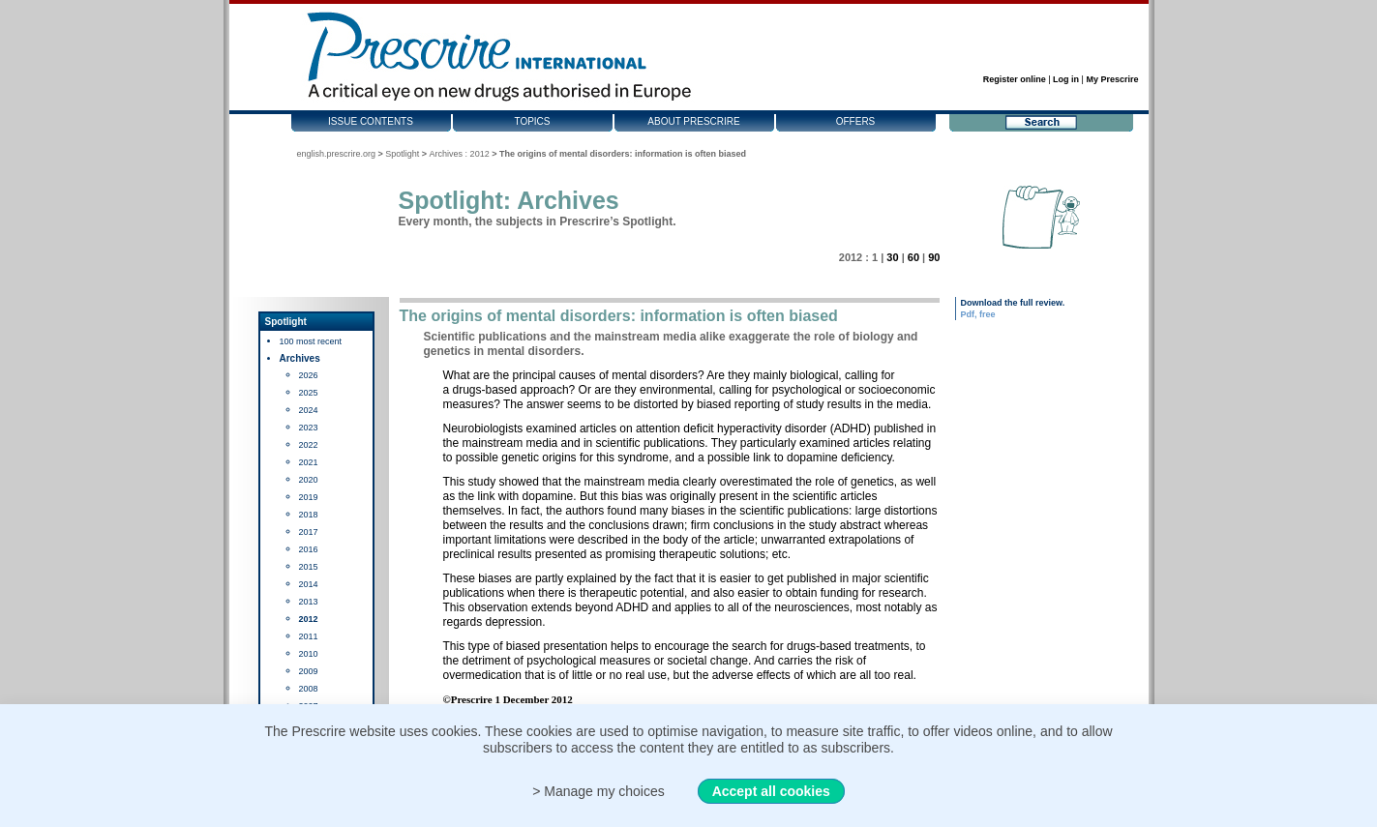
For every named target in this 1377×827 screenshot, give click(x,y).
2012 (308, 619)
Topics (532, 121)
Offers (856, 121)
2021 (308, 462)
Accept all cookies (771, 791)
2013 (308, 601)
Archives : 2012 (460, 154)
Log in (1066, 79)
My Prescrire (1112, 79)
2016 (308, 549)
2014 (308, 584)
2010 (308, 654)
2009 (308, 671)
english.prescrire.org (336, 154)
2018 (308, 514)
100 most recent (311, 341)
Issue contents (370, 121)
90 (934, 257)
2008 (308, 689)
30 (892, 257)
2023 (308, 427)
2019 (308, 497)
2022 (308, 445)
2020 (308, 480)
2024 (308, 410)
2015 (308, 567)
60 (913, 257)
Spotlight (402, 154)
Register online (1014, 79)
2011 (308, 636)
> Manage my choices (598, 791)
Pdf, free (978, 314)
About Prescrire (693, 121)
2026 (308, 375)
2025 (308, 393)
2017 (308, 532)
